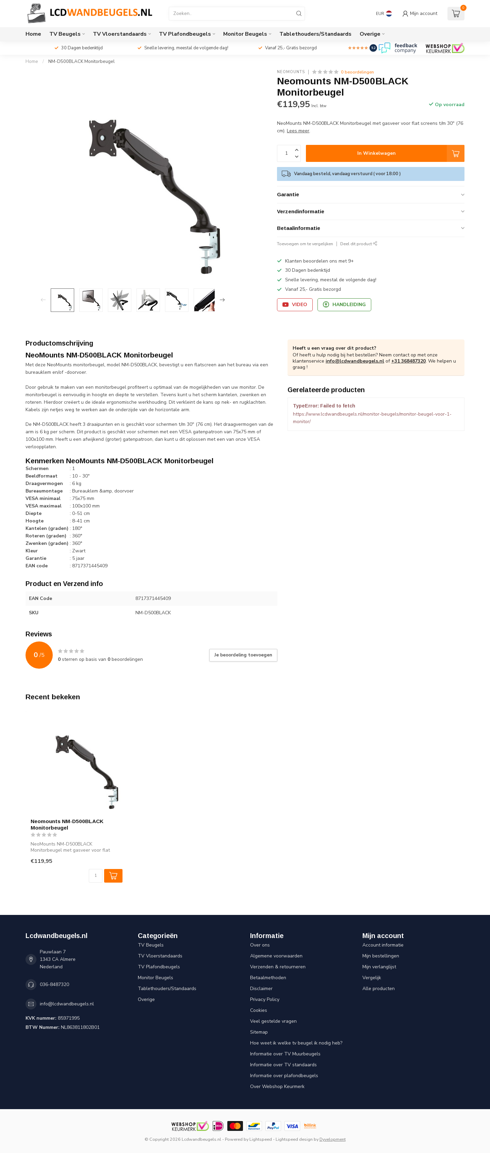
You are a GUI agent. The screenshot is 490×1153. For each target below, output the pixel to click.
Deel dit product (358, 244)
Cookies (258, 1010)
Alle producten (378, 988)
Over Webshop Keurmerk (277, 1086)
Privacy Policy (264, 999)
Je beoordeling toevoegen (243, 655)
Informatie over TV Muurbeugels (285, 1054)
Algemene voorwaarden (276, 956)
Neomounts (291, 72)
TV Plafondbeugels (185, 34)
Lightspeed (260, 1139)
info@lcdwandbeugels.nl (355, 361)
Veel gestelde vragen (273, 1021)
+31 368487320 (408, 361)
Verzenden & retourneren (278, 967)
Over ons (260, 945)
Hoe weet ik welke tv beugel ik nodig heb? (296, 1043)
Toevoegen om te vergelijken (305, 244)
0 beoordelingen (357, 72)
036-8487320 (54, 984)
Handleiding (344, 304)
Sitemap (259, 1032)
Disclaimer (261, 988)
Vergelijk (371, 977)
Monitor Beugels (245, 34)
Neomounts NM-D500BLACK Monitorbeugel (67, 824)
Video (294, 304)
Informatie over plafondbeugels (284, 1075)
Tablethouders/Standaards (315, 34)
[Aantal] (95, 876)
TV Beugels (65, 34)
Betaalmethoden (268, 977)
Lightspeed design (294, 1139)
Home (33, 34)
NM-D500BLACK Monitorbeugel (81, 62)
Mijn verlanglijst (379, 967)
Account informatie (383, 945)
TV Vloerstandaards (120, 34)
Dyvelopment (333, 1139)
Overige (370, 34)
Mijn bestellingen (380, 956)
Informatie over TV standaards (283, 1065)
